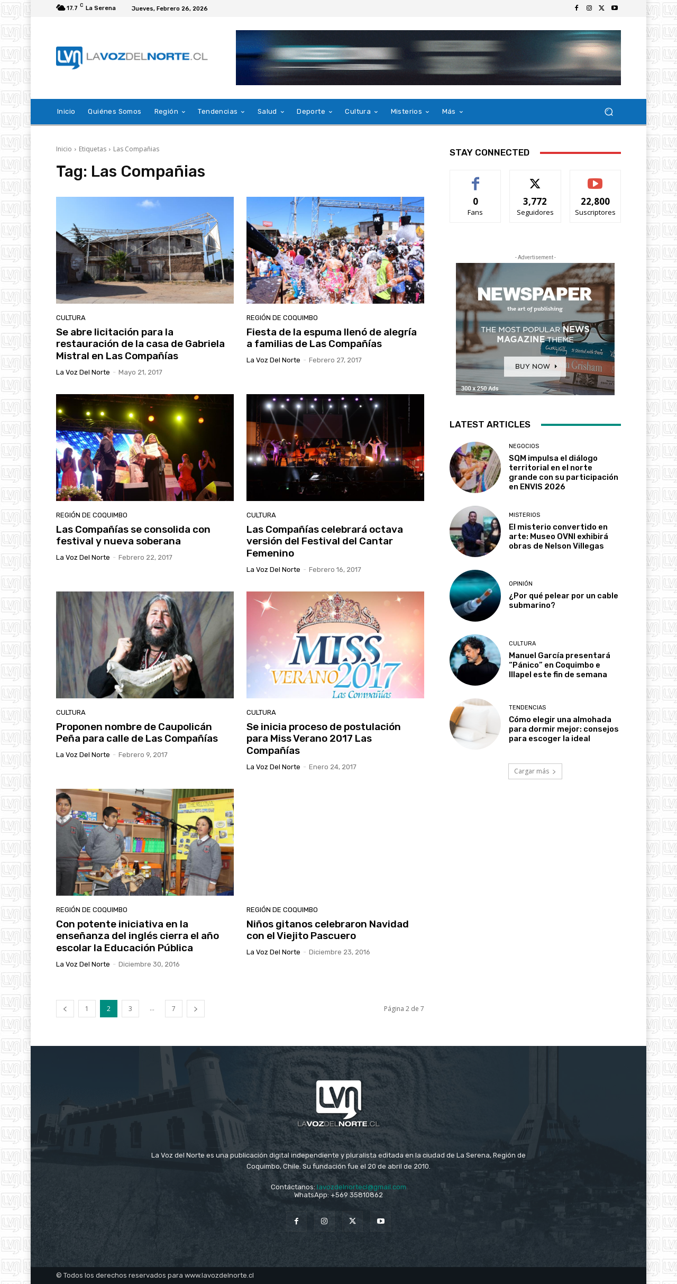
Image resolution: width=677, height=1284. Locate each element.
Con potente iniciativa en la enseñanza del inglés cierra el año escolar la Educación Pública (137, 936)
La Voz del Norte (83, 372)
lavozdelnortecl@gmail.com (361, 1187)
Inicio (64, 148)
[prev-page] (65, 1008)
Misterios (524, 515)
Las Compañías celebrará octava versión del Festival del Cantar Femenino (324, 541)
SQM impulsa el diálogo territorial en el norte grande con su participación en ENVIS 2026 (563, 472)
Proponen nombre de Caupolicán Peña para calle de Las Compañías (137, 733)
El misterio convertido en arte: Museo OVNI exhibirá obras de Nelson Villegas (558, 536)
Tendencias (527, 708)
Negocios (524, 446)
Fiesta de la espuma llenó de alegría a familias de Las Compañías (331, 338)
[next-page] (196, 1008)
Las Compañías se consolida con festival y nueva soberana (133, 535)
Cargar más (535, 771)
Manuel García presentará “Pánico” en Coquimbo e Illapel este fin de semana (559, 665)
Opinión (521, 584)
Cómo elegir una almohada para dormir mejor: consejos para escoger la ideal (564, 729)
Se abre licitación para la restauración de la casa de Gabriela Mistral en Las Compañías (140, 344)
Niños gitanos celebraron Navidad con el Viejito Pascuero (327, 930)
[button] (608, 111)
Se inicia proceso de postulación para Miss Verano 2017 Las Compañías (323, 739)
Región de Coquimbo (282, 317)
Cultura (71, 317)
